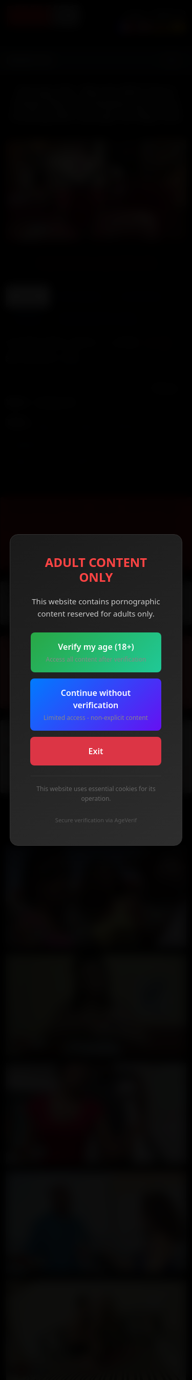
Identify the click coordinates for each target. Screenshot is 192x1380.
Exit (96, 751)
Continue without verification (96, 704)
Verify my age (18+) (96, 652)
